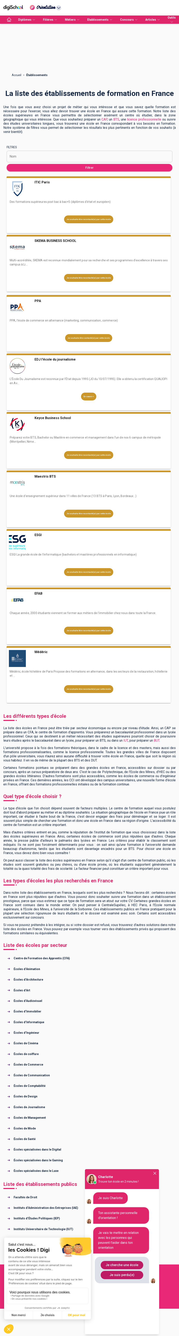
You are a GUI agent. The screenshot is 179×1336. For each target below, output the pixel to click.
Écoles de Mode (25, 1128)
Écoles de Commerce (28, 1064)
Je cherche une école (122, 1265)
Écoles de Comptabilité (29, 1085)
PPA (38, 301)
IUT (125, 740)
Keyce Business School (53, 418)
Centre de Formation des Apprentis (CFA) (42, 958)
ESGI (38, 535)
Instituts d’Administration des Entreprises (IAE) (46, 1207)
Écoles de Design (25, 1096)
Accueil (16, 75)
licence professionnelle (144, 119)
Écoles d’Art (22, 990)
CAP (104, 119)
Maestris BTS (45, 476)
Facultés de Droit (25, 1197)
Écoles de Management (30, 1117)
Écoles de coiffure (26, 1054)
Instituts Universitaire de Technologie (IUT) (43, 1229)
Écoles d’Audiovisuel (28, 1001)
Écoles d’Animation (27, 969)
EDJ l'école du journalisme (55, 359)
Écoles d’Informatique (29, 1022)
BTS (116, 119)
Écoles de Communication (32, 1075)
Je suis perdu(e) (122, 1275)
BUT (156, 740)
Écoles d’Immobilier (27, 1011)
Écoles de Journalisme (29, 1107)
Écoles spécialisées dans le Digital (37, 1149)
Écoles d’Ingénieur (26, 1032)
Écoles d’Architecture (28, 979)
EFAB (38, 593)
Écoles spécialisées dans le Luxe (36, 1170)
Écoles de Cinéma (26, 1043)
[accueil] (9, 20)
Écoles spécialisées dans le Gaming (38, 1160)
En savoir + (89, 397)
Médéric (41, 652)
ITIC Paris (42, 182)
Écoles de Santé (25, 1139)
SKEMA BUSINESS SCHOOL (55, 241)
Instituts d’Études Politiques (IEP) (37, 1218)
